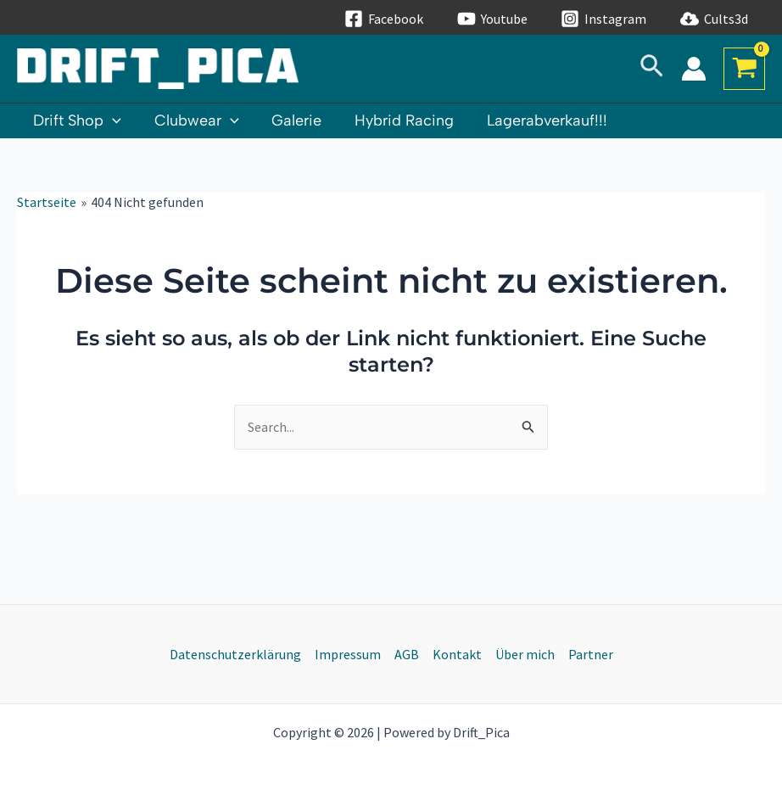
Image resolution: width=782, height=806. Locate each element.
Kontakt (457, 654)
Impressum (348, 654)
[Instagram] (604, 18)
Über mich (525, 654)
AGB (406, 654)
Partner (590, 654)
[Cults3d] (714, 18)
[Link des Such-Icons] (652, 69)
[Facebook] (383, 18)
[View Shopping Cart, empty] (744, 69)
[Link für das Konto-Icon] (694, 68)
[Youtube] (492, 18)
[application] (111, 120)
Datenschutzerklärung (235, 654)
